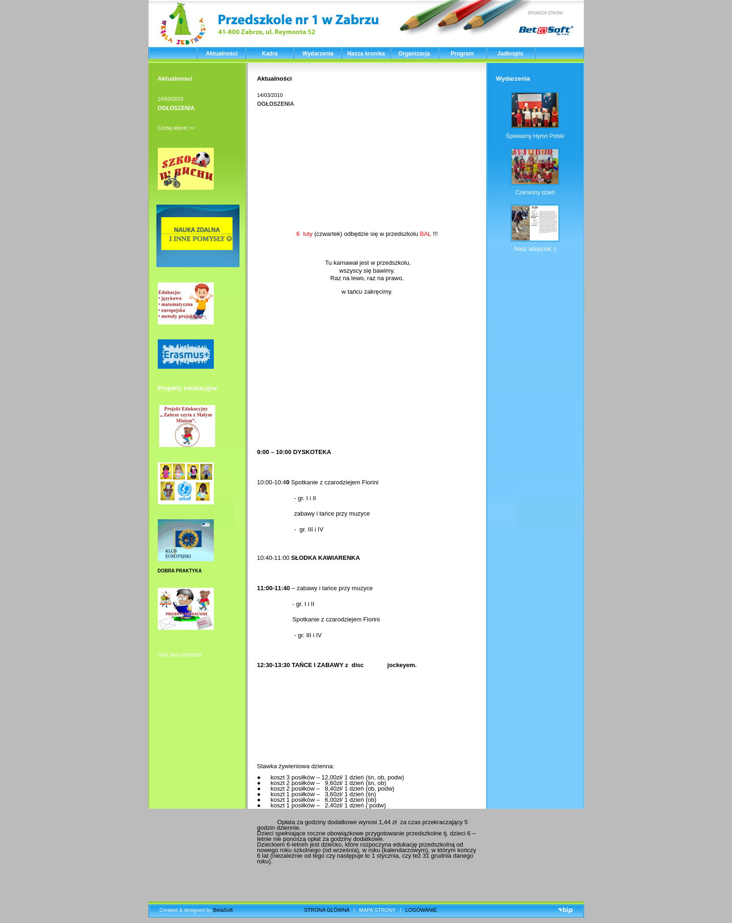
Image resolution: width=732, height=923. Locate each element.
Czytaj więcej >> (176, 128)
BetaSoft (222, 910)
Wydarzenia (318, 53)
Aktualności (222, 53)
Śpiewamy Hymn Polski (535, 136)
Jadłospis (510, 53)
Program (461, 53)
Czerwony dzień (535, 192)
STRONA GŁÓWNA (327, 910)
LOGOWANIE (421, 910)
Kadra (270, 53)
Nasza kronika (366, 53)
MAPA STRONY (377, 910)
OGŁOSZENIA (176, 108)
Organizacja (414, 53)
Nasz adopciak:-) (535, 249)
